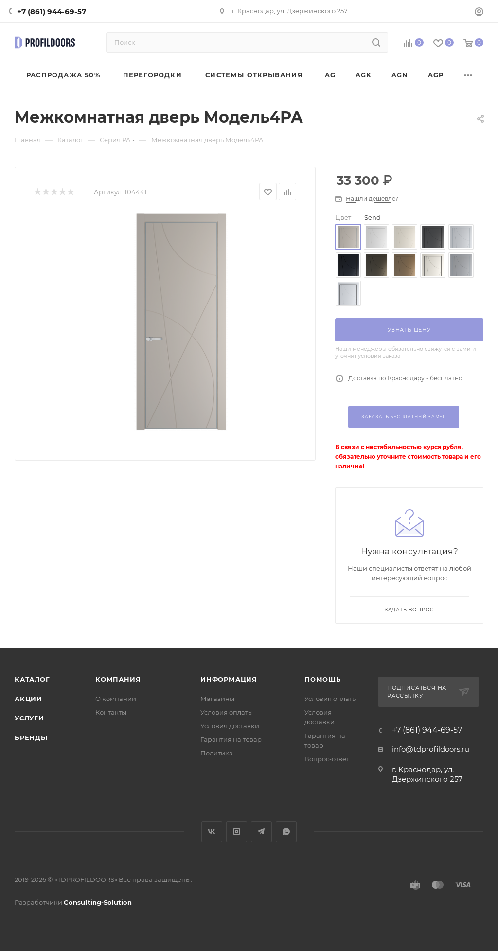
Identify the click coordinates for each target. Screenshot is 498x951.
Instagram (236, 831)
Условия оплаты (226, 712)
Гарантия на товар (231, 739)
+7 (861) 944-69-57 (51, 11)
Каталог (32, 679)
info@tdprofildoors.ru (430, 749)
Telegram (261, 831)
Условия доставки (229, 726)
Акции (28, 698)
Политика (216, 753)
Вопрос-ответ (326, 759)
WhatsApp (286, 831)
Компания (118, 679)
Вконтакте (211, 831)
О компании (115, 698)
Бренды (31, 737)
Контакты (110, 712)
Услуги (29, 718)
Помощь (322, 679)
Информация (228, 679)
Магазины (217, 698)
